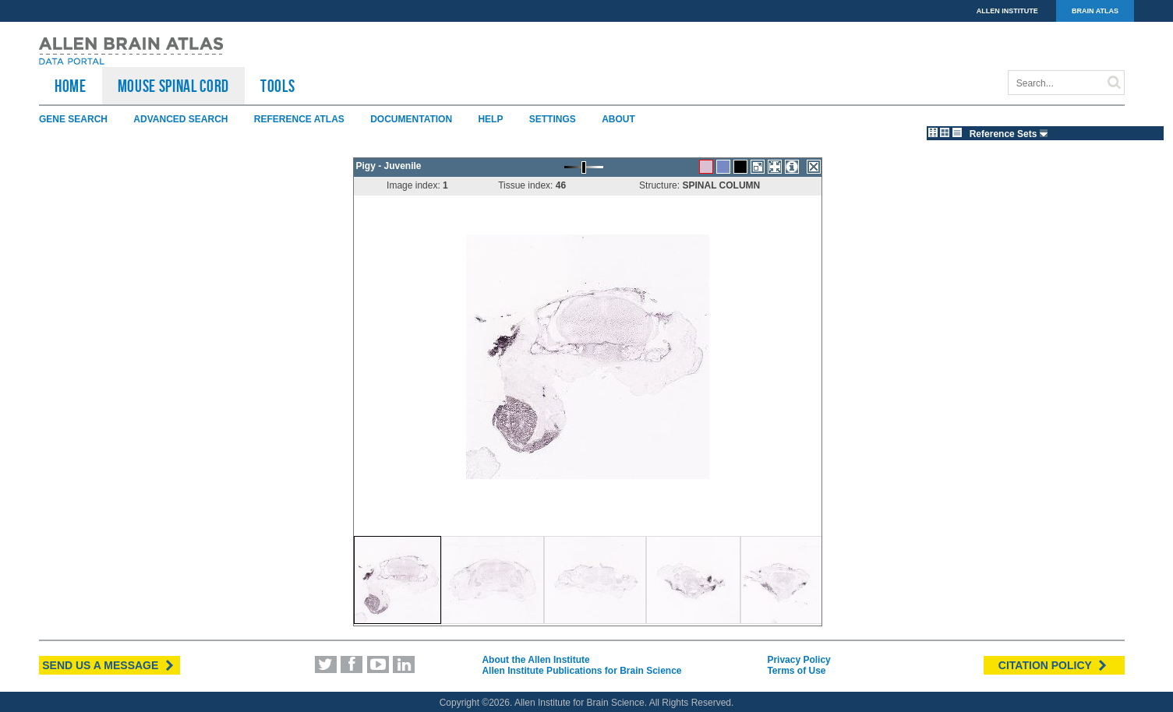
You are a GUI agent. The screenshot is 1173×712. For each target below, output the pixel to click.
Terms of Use (796, 670)
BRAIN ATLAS (1095, 11)
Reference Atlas (299, 119)
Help (490, 119)
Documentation (411, 119)
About (618, 119)
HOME (71, 85)
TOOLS (277, 85)
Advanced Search (180, 119)
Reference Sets (1010, 134)
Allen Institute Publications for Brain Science (581, 670)
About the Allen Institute (535, 659)
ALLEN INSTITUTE (1007, 11)
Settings (552, 119)
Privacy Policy (798, 659)
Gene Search (73, 119)
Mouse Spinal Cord (173, 85)
